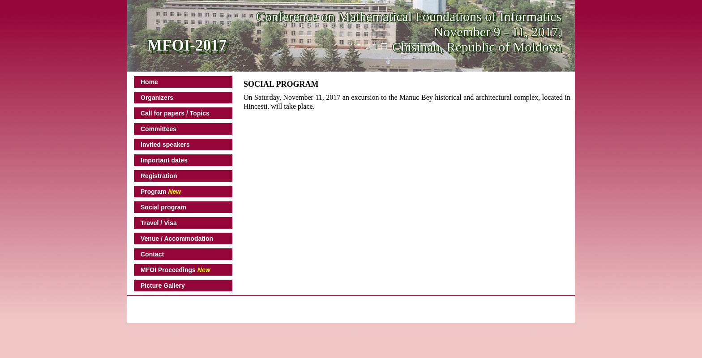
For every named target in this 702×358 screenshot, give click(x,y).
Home (149, 81)
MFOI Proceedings (175, 269)
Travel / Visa (159, 222)
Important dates (164, 160)
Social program (163, 207)
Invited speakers (165, 144)
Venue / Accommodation (177, 238)
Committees (158, 128)
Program (161, 191)
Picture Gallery (163, 285)
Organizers (157, 97)
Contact (152, 254)
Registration (159, 175)
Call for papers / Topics (175, 113)
